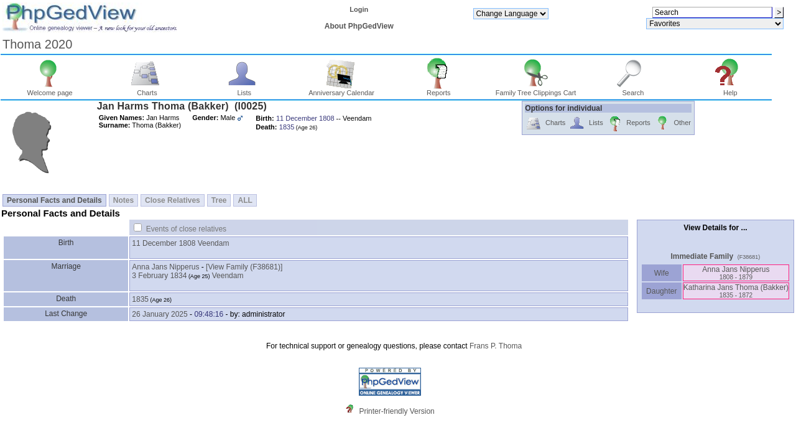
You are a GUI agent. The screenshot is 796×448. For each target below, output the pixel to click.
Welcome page (50, 89)
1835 (140, 299)
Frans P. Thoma (496, 346)
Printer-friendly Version (396, 411)
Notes (123, 200)
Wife (661, 273)
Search (633, 89)
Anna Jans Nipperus (165, 267)
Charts (147, 89)
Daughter (661, 291)
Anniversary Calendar (341, 89)
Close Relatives (172, 200)
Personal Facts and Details (54, 200)
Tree (219, 200)
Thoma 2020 (37, 44)
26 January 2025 (159, 314)
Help (730, 89)
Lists (244, 89)
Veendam (213, 243)
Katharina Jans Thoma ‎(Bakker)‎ (736, 291)
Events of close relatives (186, 229)
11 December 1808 (163, 243)
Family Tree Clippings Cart (536, 89)
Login (358, 9)
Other (672, 123)
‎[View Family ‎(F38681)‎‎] (244, 267)
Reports (438, 89)
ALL (245, 200)
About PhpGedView (359, 26)
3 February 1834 (159, 275)
